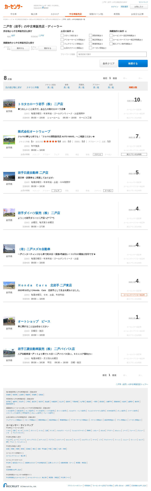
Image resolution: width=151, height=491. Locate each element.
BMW (89, 430)
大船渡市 (54, 401)
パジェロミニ (21, 442)
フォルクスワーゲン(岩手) (96, 411)
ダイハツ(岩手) (62, 411)
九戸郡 (82, 401)
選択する (20, 48)
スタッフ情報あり (30, 420)
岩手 (13, 35)
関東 (12, 449)
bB (7, 442)
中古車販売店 (75, 14)
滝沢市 (40, 401)
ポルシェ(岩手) (36, 413)
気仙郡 (47, 401)
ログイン (114, 7)
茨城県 (34, 395)
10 (137, 100)
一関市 (95, 401)
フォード (132, 430)
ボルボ (103, 430)
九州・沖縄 (62, 449)
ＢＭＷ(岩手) (111, 411)
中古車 (8, 463)
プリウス (51, 440)
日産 (14, 430)
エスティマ (60, 440)
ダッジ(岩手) (121, 411)
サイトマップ (143, 2)
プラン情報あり (122, 420)
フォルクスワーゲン (78, 430)
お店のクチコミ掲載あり (72, 47)
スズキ (26, 430)
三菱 (46, 430)
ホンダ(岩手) (30, 411)
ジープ (125, 430)
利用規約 (87, 485)
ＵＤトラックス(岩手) (13, 413)
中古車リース (65, 477)
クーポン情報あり (98, 47)
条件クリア (109, 63)
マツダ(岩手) (40, 411)
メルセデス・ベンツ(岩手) (77, 411)
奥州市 (137, 401)
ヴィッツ (134, 440)
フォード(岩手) (48, 413)
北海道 (40, 395)
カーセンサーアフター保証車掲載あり (126, 39)
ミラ (100, 440)
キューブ (76, 440)
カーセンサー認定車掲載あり (123, 35)
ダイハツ (33, 430)
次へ (140, 78)
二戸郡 (28, 401)
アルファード (108, 440)
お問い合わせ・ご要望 (122, 485)
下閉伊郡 (75, 401)
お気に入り (138, 7)
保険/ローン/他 (96, 14)
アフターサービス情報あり (73, 39)
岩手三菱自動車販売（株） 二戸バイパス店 (46, 349)
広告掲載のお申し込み (13, 469)
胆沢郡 (102, 401)
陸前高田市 (10, 404)
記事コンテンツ (53, 463)
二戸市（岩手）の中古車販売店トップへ (132, 384)
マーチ (94, 440)
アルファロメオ (18, 433)
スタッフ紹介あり (69, 35)
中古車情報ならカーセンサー (15, 477)
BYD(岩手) (25, 413)
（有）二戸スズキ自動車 (34, 249)
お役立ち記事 (137, 14)
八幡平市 (109, 401)
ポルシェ (118, 430)
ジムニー (126, 440)
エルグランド (86, 440)
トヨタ (8, 430)
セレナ (141, 440)
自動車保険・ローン (67, 463)
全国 (7, 449)
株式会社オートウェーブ (34, 131)
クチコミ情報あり (96, 420)
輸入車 (34, 14)
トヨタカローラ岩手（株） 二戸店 (40, 104)
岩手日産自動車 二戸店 (33, 172)
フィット (118, 440)
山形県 (21, 395)
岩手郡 (8, 401)
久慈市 (124, 401)
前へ (125, 78)
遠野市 (15, 401)
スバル (40, 430)
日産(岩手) (20, 411)
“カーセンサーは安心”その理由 (102, 485)
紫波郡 (89, 401)
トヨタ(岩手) (10, 411)
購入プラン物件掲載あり (121, 43)
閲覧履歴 (124, 7)
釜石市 (34, 401)
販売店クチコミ (18, 463)
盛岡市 (130, 401)
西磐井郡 (117, 401)
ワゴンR (9, 440)
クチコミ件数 (33, 87)
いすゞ (8, 433)
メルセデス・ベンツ (63, 430)
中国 (49, 449)
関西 (17, 449)
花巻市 (68, 401)
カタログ (55, 14)
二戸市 (41, 35)
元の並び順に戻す (13, 87)
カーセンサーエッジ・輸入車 (15, 456)
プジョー (140, 430)
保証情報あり (96, 39)
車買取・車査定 (81, 463)
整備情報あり (96, 43)
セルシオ (69, 440)
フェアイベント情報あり (72, 43)
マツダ (52, 430)
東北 (34, 449)
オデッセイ (42, 440)
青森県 (28, 395)
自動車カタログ (30, 463)
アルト (12, 442)
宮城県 (8, 395)
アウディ (110, 430)
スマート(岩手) (133, 411)
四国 (54, 449)
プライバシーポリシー (75, 485)
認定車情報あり (109, 420)
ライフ (22, 440)
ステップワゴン (32, 440)
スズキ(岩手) (50, 411)
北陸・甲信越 (42, 449)
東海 (22, 449)
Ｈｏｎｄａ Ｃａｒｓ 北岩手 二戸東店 (45, 285)
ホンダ (20, 430)
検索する (133, 63)
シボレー (96, 430)
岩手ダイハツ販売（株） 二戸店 (39, 213)
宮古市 (21, 401)
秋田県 (15, 395)
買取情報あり (96, 35)
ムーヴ (16, 440)
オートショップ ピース (34, 321)
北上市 (61, 401)
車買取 (117, 14)
